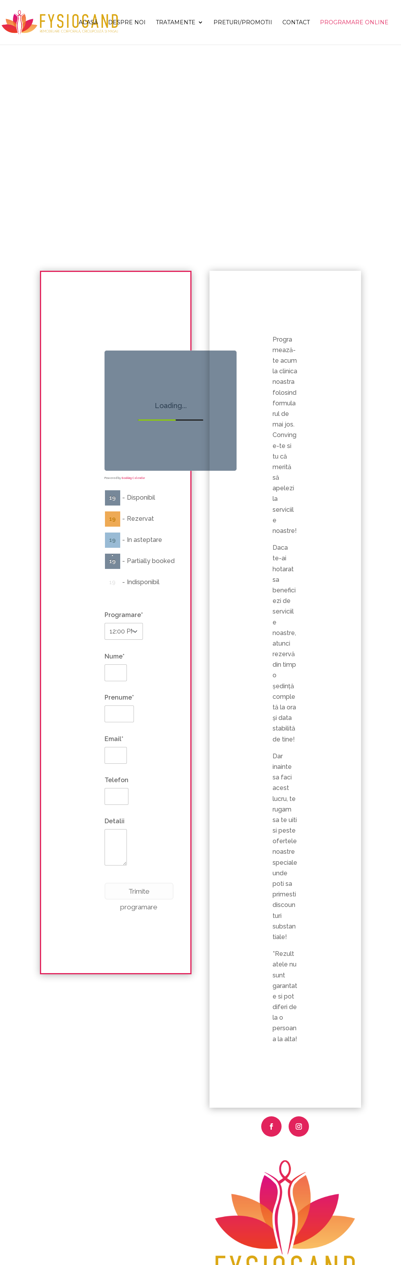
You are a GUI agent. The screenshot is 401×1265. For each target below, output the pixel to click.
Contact (296, 23)
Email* (114, 739)
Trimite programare (138, 893)
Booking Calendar (133, 478)
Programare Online (354, 23)
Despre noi (127, 23)
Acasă (88, 23)
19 (112, 498)
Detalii (115, 821)
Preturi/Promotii (242, 23)
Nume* (115, 656)
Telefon (116, 780)
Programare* (124, 615)
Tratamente (175, 23)
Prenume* (119, 697)
